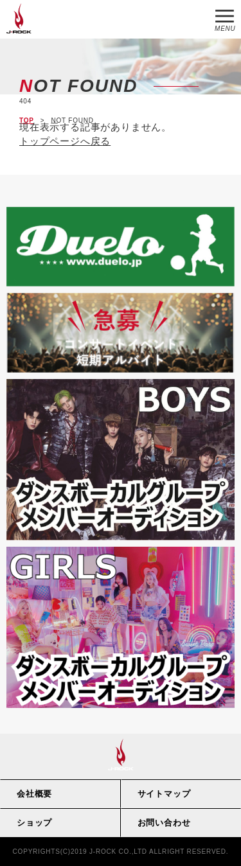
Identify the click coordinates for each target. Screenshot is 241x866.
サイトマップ (164, 794)
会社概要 (34, 794)
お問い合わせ (164, 822)
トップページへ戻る (65, 141)
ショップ (34, 822)
